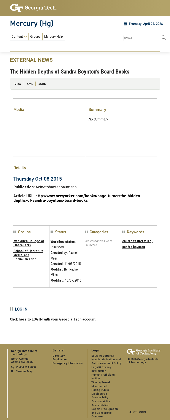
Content (17, 36)
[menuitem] (37, 36)
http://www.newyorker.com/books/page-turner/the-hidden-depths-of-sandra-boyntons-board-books (77, 198)
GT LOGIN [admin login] (139, 412)
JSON (42, 83)
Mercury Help (53, 36)
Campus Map (24, 371)
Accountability (100, 401)
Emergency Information (67, 363)
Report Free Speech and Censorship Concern (104, 412)
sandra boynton (133, 247)
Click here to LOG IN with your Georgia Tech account (52, 319)
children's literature (136, 241)
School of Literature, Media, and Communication (28, 255)
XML (30, 83)
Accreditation (100, 405)
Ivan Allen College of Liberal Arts (28, 243)
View (17, 83)
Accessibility (99, 397)
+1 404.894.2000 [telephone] (26, 367)
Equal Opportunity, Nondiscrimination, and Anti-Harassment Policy (106, 359)
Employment (60, 359)
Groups (35, 36)
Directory (58, 355)
